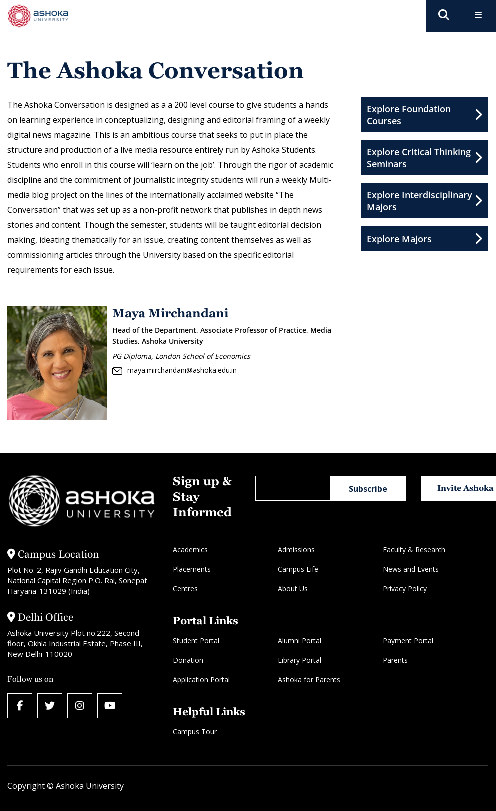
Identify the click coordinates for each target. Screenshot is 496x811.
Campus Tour (195, 731)
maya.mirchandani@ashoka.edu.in (174, 370)
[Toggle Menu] (479, 15)
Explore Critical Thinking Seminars (425, 158)
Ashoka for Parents (309, 679)
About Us (293, 588)
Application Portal (201, 679)
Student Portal (196, 640)
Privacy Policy (405, 588)
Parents (395, 660)
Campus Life (298, 569)
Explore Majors (425, 239)
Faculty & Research (414, 549)
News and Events (411, 569)
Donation (188, 660)
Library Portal (300, 660)
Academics (190, 549)
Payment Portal (408, 640)
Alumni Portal (300, 640)
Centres (185, 588)
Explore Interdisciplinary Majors (425, 201)
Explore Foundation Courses (425, 115)
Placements (192, 569)
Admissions (296, 549)
